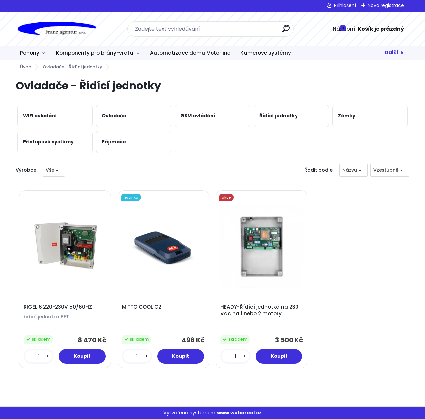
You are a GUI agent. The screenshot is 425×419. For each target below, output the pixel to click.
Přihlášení (345, 5)
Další (391, 52)
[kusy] (38, 356)
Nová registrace (386, 5)
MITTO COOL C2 (141, 307)
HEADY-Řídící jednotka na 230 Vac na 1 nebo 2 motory (259, 310)
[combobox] (353, 170)
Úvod (25, 67)
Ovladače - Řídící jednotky (72, 67)
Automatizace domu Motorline (190, 52)
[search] (286, 31)
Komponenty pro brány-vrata (94, 52)
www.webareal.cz (239, 412)
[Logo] (56, 29)
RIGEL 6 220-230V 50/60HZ (58, 307)
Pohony (29, 52)
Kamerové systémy (265, 52)
